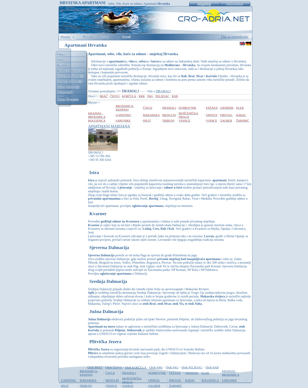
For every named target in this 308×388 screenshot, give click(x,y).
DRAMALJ (163, 91)
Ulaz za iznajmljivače (234, 36)
